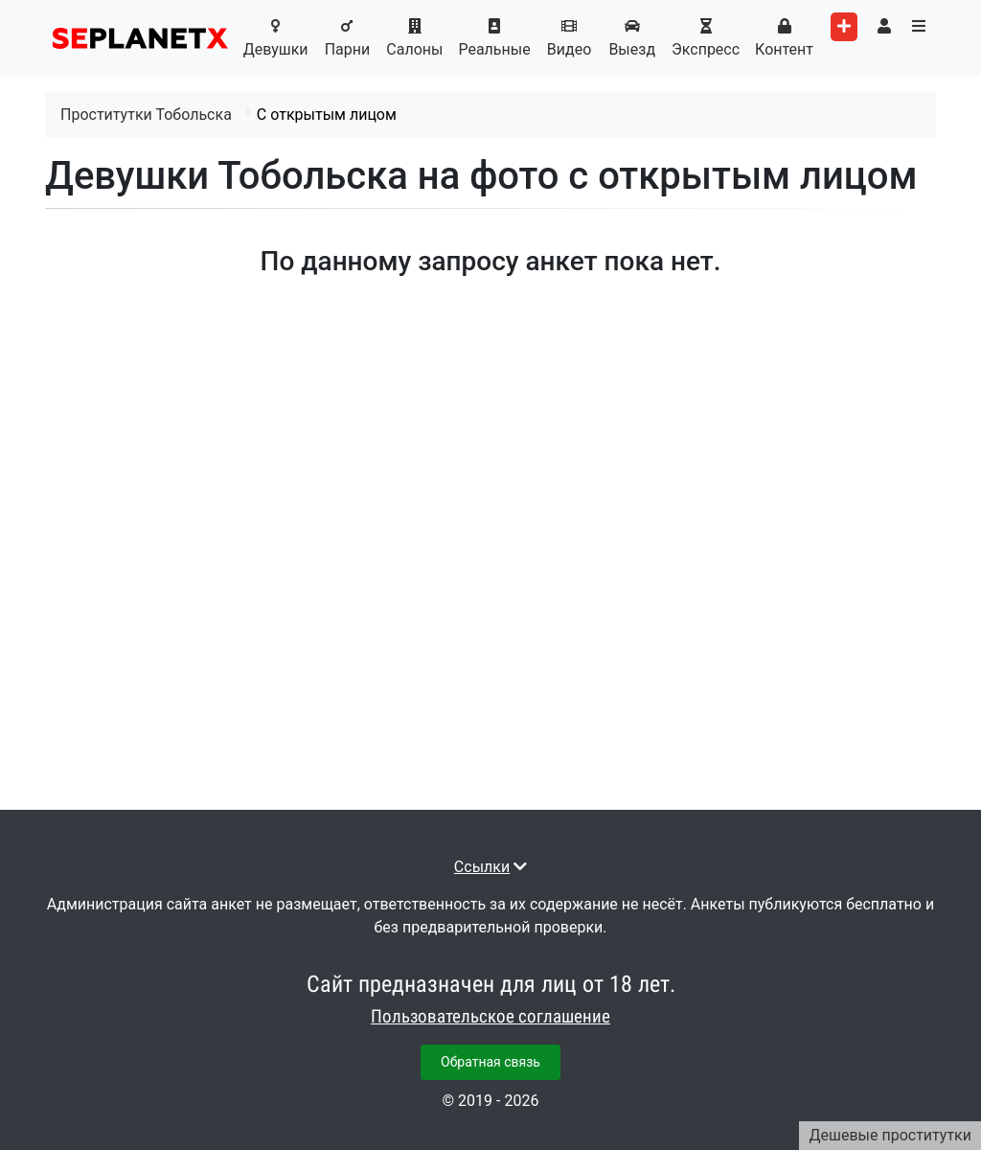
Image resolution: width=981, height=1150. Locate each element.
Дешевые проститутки (890, 1135)
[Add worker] (844, 26)
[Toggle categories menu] (918, 27)
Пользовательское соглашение (490, 1016)
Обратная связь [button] (490, 1062)
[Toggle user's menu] (884, 27)
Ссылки (482, 867)
